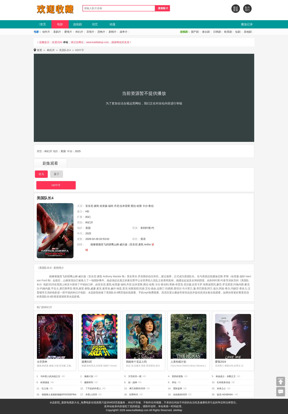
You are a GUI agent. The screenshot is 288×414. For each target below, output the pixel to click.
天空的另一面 (134, 376)
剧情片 (112, 31)
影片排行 (247, 9)
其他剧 (248, 31)
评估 (174, 382)
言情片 (90, 31)
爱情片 (68, 31)
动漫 (112, 24)
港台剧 (206, 31)
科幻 (88, 216)
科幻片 (79, 31)
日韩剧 (217, 31)
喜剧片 (57, 31)
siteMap (177, 410)
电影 (60, 24)
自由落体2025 (180, 394)
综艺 (95, 24)
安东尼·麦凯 (92, 205)
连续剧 (77, 24)
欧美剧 (228, 31)
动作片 (46, 31)
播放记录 (247, 24)
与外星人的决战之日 (50, 376)
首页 (42, 24)
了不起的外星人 (93, 388)
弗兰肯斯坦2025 (137, 388)
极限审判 (88, 382)
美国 (63, 151)
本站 (65, 42)
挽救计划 (88, 376)
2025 (78, 151)
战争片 (123, 31)
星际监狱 (177, 388)
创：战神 (132, 382)
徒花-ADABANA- (225, 394)
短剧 (237, 31)
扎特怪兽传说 (223, 382)
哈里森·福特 (106, 205)
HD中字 (56, 185)
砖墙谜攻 (44, 382)
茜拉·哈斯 (136, 205)
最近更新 (235, 9)
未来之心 (221, 388)
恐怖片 (101, 31)
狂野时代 (133, 394)
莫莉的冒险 (177, 376)
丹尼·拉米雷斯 (122, 205)
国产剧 (195, 31)
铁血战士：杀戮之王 (226, 376)
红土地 (45, 388)
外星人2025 (91, 394)
